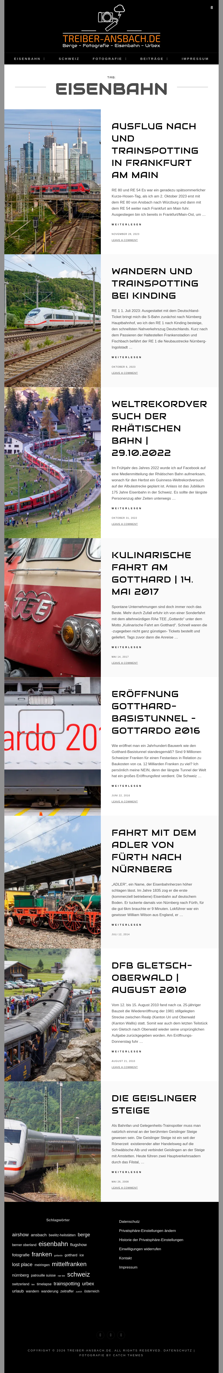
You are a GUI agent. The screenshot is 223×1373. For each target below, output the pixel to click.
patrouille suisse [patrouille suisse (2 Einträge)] (43, 1275)
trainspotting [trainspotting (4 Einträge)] (67, 1283)
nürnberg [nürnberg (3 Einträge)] (20, 1275)
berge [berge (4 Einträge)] (84, 1234)
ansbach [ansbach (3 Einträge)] (39, 1235)
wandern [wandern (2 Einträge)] (32, 1291)
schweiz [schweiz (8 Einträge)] (78, 1274)
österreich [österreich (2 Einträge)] (91, 1291)
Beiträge (152, 59)
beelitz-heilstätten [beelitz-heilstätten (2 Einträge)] (62, 1235)
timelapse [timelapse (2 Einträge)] (44, 1284)
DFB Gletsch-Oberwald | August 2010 (152, 977)
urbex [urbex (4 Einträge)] (88, 1283)
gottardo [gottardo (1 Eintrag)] (58, 1255)
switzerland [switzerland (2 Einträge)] (20, 1284)
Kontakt (125, 1258)
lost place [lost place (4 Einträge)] (22, 1264)
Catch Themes (128, 1355)
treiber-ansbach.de (89, 1350)
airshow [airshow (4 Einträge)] (20, 1234)
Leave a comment (125, 240)
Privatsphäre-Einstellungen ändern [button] (147, 1231)
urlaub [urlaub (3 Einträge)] (18, 1291)
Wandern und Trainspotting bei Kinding (155, 283)
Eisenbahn (27, 59)
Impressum (195, 59)
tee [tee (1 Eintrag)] (33, 1284)
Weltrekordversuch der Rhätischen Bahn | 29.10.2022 (160, 428)
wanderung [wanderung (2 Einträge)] (49, 1291)
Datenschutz (129, 1222)
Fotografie (107, 59)
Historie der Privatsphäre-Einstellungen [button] (151, 1240)
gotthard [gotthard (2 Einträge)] (71, 1255)
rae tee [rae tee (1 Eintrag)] (61, 1275)
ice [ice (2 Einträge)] (81, 1255)
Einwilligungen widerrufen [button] (140, 1249)
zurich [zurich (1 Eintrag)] (79, 1291)
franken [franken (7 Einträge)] (42, 1254)
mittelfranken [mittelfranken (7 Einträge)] (69, 1264)
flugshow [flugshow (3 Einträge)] (78, 1244)
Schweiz (69, 59)
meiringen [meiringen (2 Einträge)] (42, 1265)
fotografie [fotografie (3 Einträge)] (20, 1255)
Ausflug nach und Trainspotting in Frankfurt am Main (155, 150)
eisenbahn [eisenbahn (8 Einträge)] (53, 1243)
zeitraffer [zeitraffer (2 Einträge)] (67, 1291)
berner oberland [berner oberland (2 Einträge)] (24, 1245)
